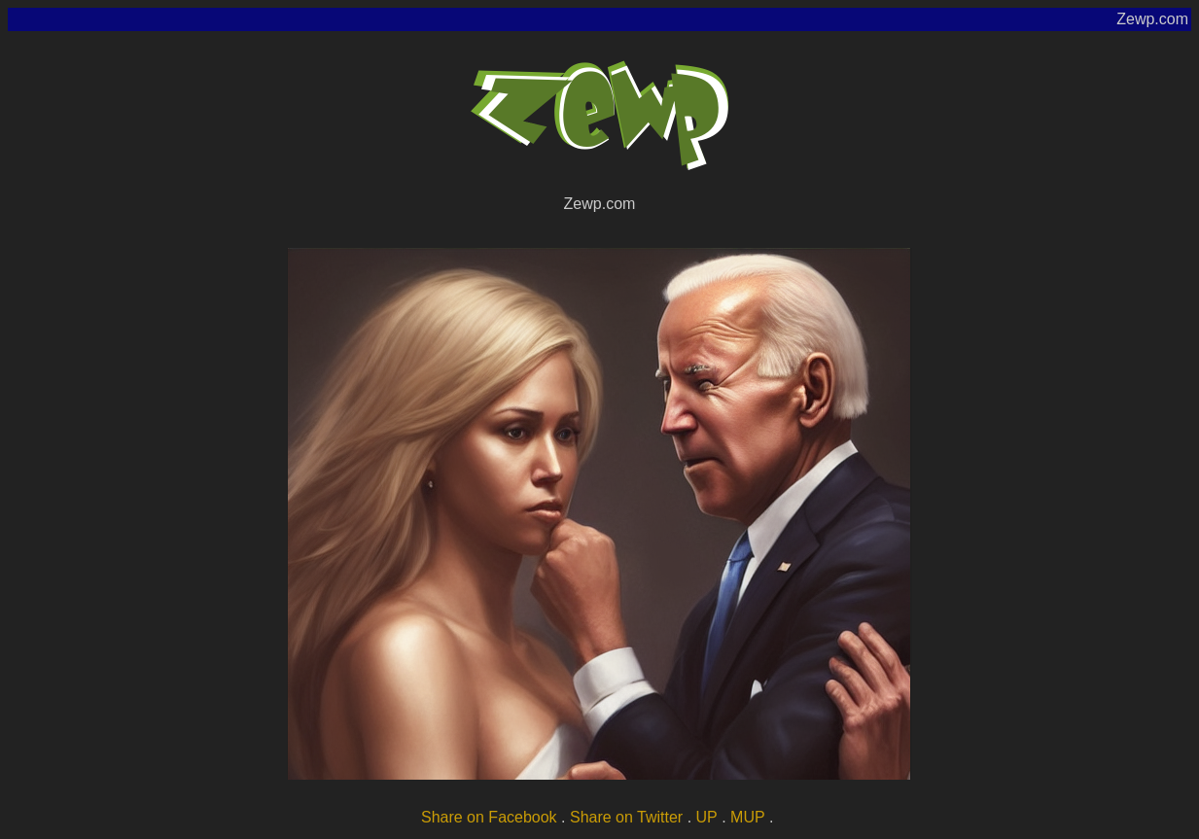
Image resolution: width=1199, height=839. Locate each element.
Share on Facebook (489, 817)
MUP (747, 817)
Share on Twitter (626, 817)
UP (707, 817)
